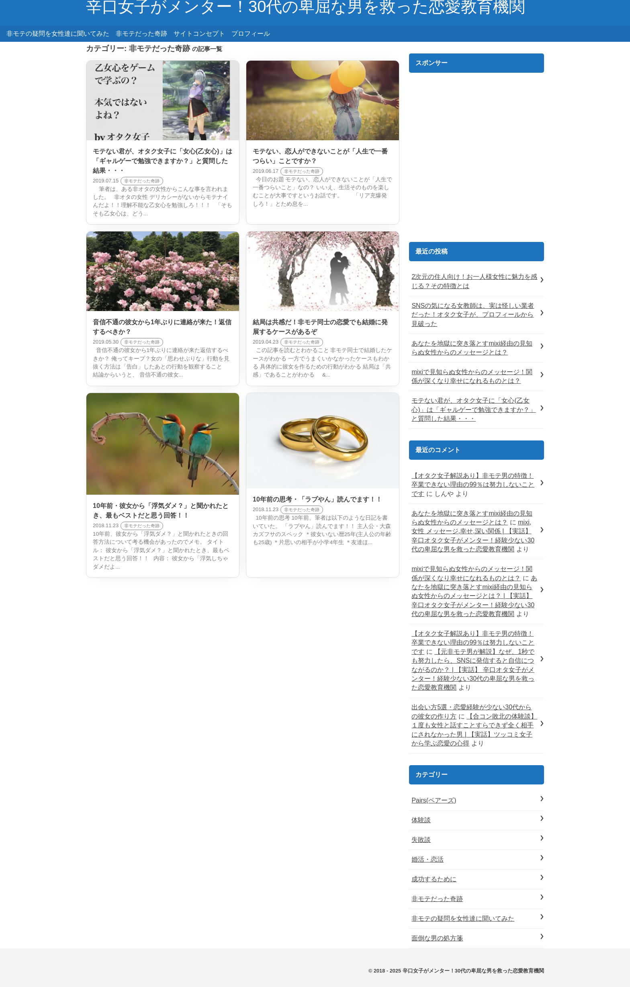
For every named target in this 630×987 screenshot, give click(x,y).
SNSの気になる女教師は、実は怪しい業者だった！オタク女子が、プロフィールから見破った (472, 314)
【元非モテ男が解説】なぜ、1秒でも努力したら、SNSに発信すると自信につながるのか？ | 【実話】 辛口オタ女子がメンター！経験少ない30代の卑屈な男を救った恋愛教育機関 (472, 669)
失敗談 (421, 839)
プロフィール (250, 33)
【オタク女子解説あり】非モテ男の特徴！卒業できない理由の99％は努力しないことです (472, 484)
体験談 (421, 820)
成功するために (433, 879)
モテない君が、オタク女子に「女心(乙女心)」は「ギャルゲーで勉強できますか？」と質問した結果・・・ (473, 409)
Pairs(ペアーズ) (433, 800)
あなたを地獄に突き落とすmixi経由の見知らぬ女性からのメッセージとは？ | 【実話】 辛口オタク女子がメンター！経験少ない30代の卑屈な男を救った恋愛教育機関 (474, 596)
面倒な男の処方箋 (437, 938)
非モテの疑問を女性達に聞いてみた (57, 33)
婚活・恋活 (427, 859)
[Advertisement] (476, 161)
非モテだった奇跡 (141, 33)
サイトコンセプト (199, 33)
